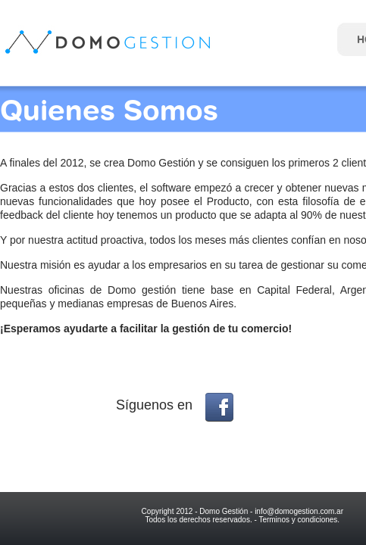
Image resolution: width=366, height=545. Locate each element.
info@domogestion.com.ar (299, 511)
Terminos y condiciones (297, 519)
